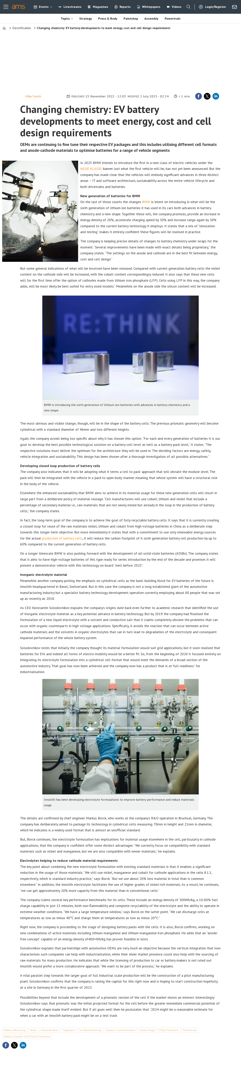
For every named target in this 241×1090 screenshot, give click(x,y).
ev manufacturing (90, 1030)
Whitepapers (151, 7)
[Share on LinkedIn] (215, 96)
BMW (146, 202)
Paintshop (131, 18)
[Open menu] (6, 7)
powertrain (190, 1030)
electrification (49, 1030)
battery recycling (15, 1030)
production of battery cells (62, 538)
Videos (176, 7)
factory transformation (120, 1030)
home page (147, 1030)
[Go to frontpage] (18, 7)
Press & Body (107, 18)
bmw (33, 1030)
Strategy (85, 18)
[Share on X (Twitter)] (207, 96)
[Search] (188, 7)
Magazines (100, 7)
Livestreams (72, 7)
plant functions (168, 1030)
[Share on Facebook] (198, 96)
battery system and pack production (27, 1036)
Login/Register (215, 7)
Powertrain (172, 18)
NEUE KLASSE (91, 168)
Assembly (151, 18)
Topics (65, 18)
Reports (125, 7)
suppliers (69, 1030)
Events (44, 7)
